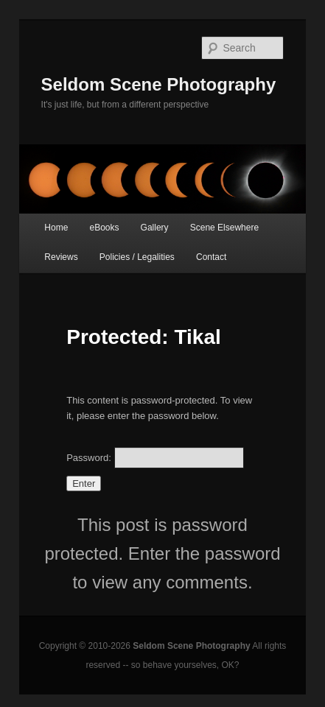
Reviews (60, 257)
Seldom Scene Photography (158, 84)
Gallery (155, 227)
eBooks (104, 227)
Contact (211, 257)
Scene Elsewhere (224, 227)
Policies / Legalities (137, 257)
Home (56, 227)
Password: (154, 457)
